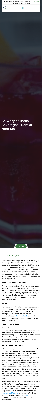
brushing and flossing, (10, 393)
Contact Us (21, 246)
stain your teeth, (21, 316)
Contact (28, 395)
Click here (36, 1)
